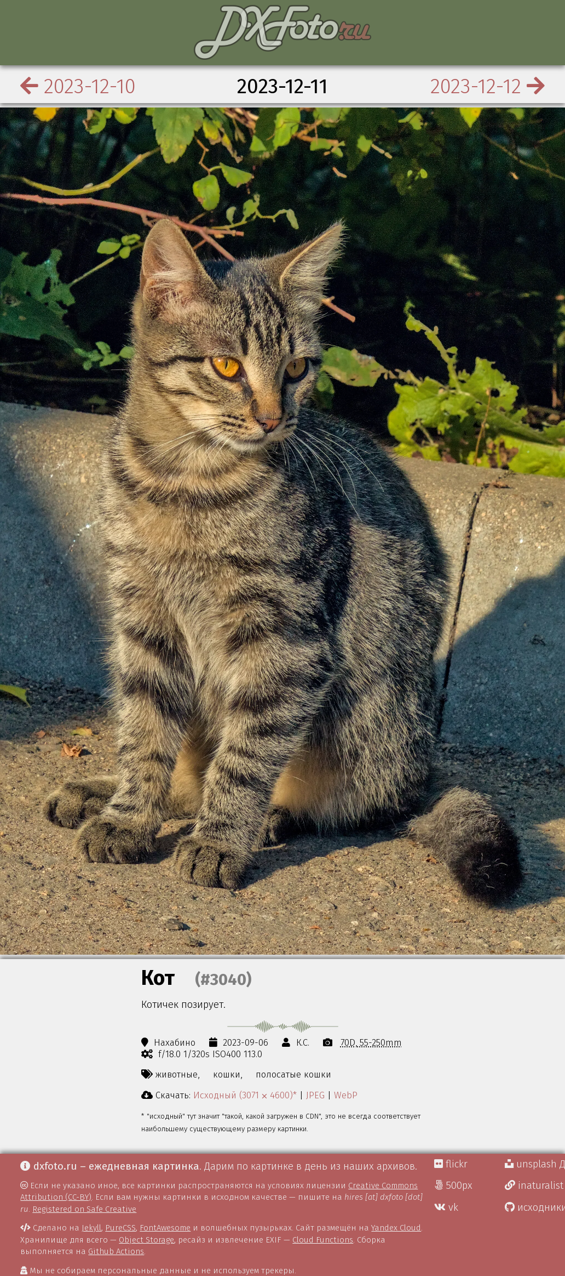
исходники (535, 1207)
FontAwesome (165, 1228)
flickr (451, 1164)
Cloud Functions (322, 1240)
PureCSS (120, 1228)
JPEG (315, 1095)
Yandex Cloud (396, 1228)
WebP (346, 1095)
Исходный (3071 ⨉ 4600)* (245, 1095)
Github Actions (116, 1251)
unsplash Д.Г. (535, 1164)
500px (453, 1185)
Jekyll (91, 1228)
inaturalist (534, 1185)
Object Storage (146, 1240)
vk (446, 1207)
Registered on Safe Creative (84, 1209)
